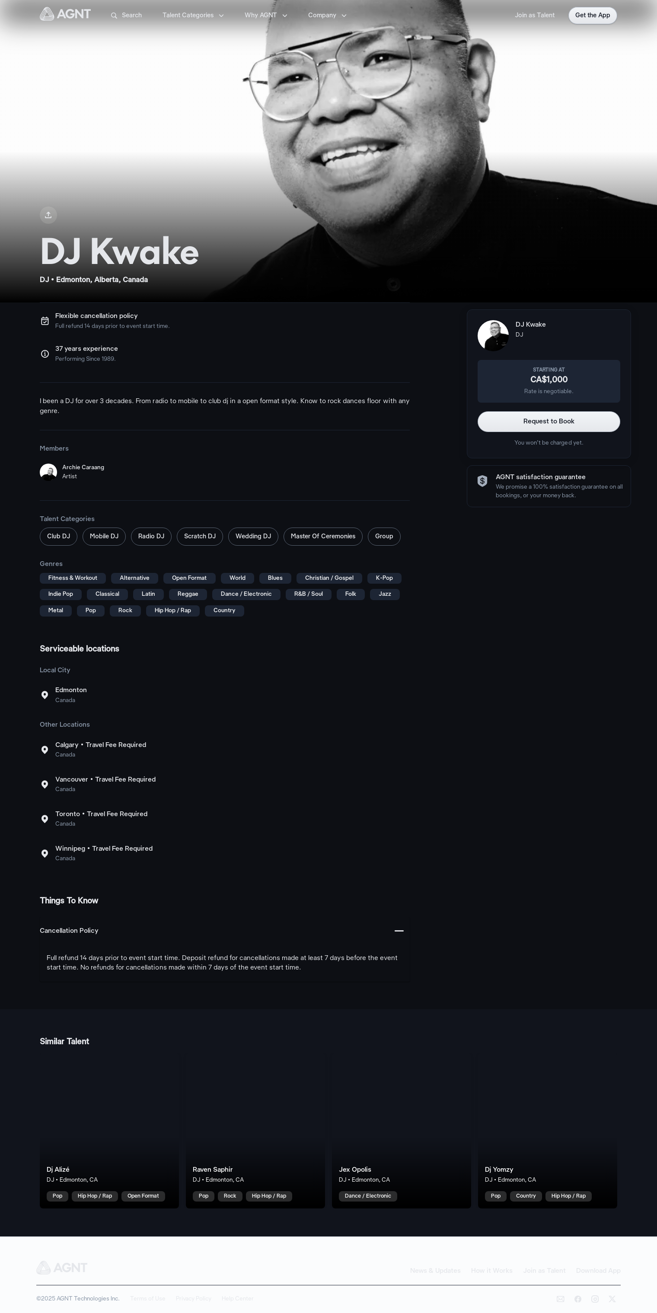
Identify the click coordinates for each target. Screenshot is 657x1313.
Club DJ (58, 537)
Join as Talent (535, 16)
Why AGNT (267, 15)
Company (328, 15)
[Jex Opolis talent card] (401, 1130)
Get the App (592, 16)
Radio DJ (151, 537)
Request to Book (549, 421)
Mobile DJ (104, 537)
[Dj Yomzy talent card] (547, 1130)
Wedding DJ (253, 537)
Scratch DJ (200, 537)
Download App (598, 1271)
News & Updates (435, 1271)
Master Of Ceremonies (323, 537)
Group (384, 537)
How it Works (492, 1271)
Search (126, 15)
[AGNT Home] (65, 15)
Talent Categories (194, 15)
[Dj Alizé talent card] (109, 1130)
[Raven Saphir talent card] (255, 1130)
